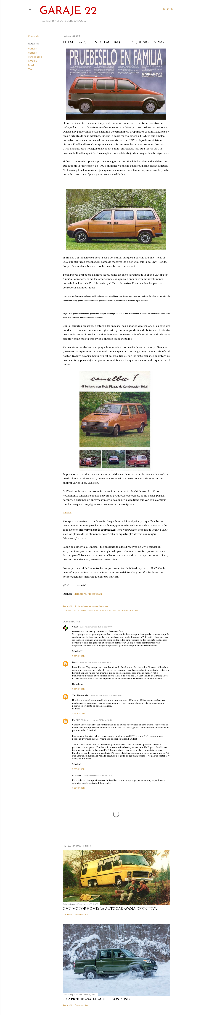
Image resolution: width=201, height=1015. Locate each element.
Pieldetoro (80, 593)
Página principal (51, 20)
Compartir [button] (33, 36)
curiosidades (35, 56)
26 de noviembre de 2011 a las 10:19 (96, 720)
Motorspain (95, 593)
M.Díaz (76, 720)
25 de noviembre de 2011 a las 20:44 (107, 695)
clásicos (32, 52)
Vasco (75, 626)
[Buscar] (168, 9)
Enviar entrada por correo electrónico (91, 606)
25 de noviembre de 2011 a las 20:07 (96, 627)
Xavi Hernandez (80, 695)
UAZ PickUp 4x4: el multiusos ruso (96, 999)
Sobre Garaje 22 (74, 20)
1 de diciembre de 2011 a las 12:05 (97, 775)
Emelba (32, 61)
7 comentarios (81, 914)
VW (30, 69)
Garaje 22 (68, 11)
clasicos (32, 48)
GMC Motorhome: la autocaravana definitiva (110, 908)
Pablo (75, 662)
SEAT (31, 65)
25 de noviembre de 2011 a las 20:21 (95, 662)
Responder (78, 656)
